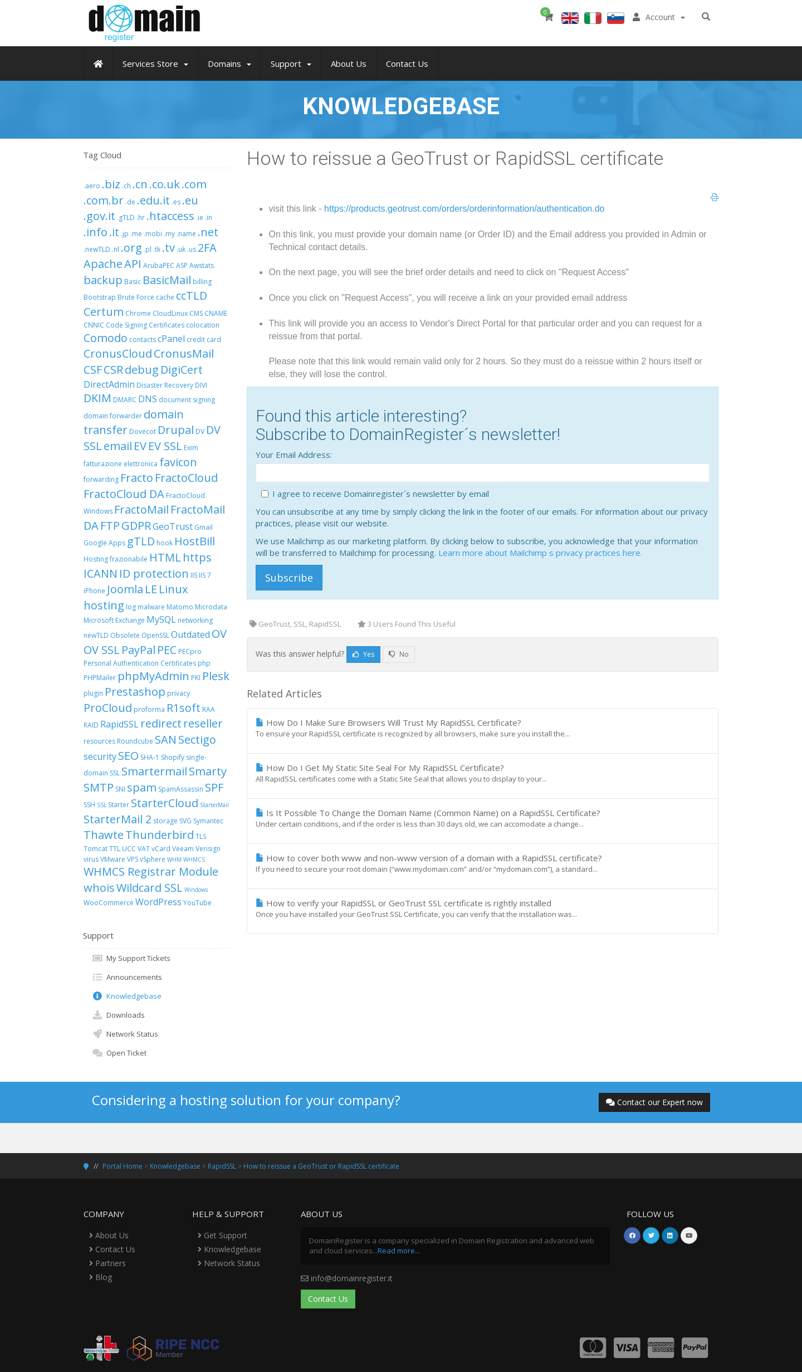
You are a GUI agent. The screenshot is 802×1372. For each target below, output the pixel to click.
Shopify (172, 757)
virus (91, 859)
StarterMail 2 (117, 819)
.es (176, 202)
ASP (182, 265)
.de (130, 202)
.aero (92, 186)
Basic (132, 281)
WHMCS (194, 859)
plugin (93, 693)
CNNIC (94, 325)
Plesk (215, 675)
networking (195, 620)
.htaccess (170, 215)
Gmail (203, 527)
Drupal (176, 429)
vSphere (152, 859)
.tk (156, 249)
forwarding (101, 479)
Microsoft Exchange (114, 620)
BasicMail (167, 279)
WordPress (158, 902)
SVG (185, 821)
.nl (115, 249)
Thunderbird (159, 834)
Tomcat (95, 848)
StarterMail (214, 805)
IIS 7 (205, 575)
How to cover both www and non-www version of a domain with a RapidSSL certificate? (483, 863)
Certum (104, 311)
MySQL (161, 619)
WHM (174, 859)
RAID (91, 725)
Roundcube (135, 741)
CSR (113, 369)
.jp (125, 233)
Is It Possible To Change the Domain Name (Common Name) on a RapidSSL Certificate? (483, 818)
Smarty (208, 771)
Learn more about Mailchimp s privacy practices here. (540, 552)
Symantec (208, 821)
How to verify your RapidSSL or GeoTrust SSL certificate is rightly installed (483, 908)
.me (136, 233)
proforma (149, 709)
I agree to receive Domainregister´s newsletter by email (380, 493)
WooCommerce (109, 902)
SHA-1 (149, 757)
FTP (110, 525)
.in (208, 217)
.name (186, 233)
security (100, 756)
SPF (214, 787)
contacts (142, 339)
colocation (202, 325)
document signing (187, 399)
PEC (167, 649)
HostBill (194, 541)
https (197, 557)
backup (103, 279)
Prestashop (135, 691)
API (132, 263)
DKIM (97, 398)
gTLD (141, 541)
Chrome (138, 313)
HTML (165, 557)
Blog (100, 1277)
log (131, 607)
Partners (107, 1263)
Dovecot (142, 431)
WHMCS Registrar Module (151, 871)
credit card (204, 339)
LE (151, 589)
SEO (128, 755)
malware (151, 607)
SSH (89, 804)
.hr (140, 217)
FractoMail (141, 509)
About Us (109, 1235)
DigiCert (181, 369)
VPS (132, 859)
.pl (147, 249)
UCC (129, 848)
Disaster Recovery (164, 385)
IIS (193, 575)
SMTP (99, 787)
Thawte (104, 834)
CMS (196, 313)
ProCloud (108, 707)
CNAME (215, 313)
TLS (200, 836)
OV (219, 633)
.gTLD (126, 217)
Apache (103, 263)
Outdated (190, 634)
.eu (190, 200)
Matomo (180, 607)
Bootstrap (100, 297)
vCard (160, 848)
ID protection (154, 573)
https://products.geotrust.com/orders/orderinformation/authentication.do (464, 208)
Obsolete (125, 635)
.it (114, 232)
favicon (178, 462)
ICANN (101, 573)
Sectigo (197, 739)
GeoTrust (173, 526)
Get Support (222, 1235)
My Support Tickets (131, 958)
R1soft (183, 707)
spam (142, 787)
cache (165, 297)
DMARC (124, 399)
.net (208, 232)
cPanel (171, 339)
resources (99, 741)
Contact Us (112, 1249)
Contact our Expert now (654, 1102)
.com (194, 184)
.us (191, 249)
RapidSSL (119, 724)
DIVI (201, 385)
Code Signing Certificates (145, 325)
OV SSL (102, 649)
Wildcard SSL (149, 887)
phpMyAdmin (153, 675)
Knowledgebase (127, 996)
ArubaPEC (158, 265)
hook (165, 543)
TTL (114, 848)
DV (199, 431)
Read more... (399, 1251)
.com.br (104, 200)
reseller (203, 723)
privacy (178, 693)
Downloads (118, 1015)
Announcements (127, 977)
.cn (140, 184)
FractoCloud (186, 477)
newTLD (96, 635)
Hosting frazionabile (116, 559)
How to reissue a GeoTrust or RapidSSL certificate (321, 1166)
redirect (161, 723)
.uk (181, 249)
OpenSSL (155, 635)
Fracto (136, 477)
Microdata (211, 607)
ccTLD (191, 295)
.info (95, 232)
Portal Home (122, 1166)
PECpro (190, 651)
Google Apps (104, 543)
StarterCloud (164, 802)
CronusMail (184, 353)
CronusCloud (118, 353)
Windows (196, 889)
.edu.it (153, 200)
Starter (118, 804)
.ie (199, 217)
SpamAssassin (180, 789)
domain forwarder (113, 416)
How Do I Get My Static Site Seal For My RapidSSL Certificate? (483, 773)
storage (165, 821)
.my (169, 233)
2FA (207, 247)
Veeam (183, 848)
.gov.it (99, 215)
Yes (363, 654)
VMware (112, 859)
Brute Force (136, 297)
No (399, 654)
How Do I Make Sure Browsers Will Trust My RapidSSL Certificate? (483, 728)
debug (142, 369)
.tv (168, 247)
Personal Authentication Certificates (140, 663)
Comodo (106, 337)
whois (99, 887)
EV (140, 445)
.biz (111, 184)
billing (202, 281)
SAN (166, 739)
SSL (101, 805)
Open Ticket (119, 1052)
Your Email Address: (294, 454)
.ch (126, 186)
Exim (191, 447)
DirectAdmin (109, 384)
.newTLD (97, 249)
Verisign (208, 848)
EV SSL (165, 445)
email (118, 445)
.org (131, 247)
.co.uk (164, 184)
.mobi (153, 233)
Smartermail (154, 771)
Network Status (125, 1034)
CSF (93, 369)
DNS (147, 399)
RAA (208, 709)
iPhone (94, 590)
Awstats (201, 265)
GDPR (136, 525)
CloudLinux (170, 313)
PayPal (138, 649)
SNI (120, 789)
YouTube (197, 902)
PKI (195, 677)
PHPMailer (100, 677)
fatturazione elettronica (121, 463)
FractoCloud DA (124, 493)
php (204, 663)
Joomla (125, 589)
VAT (144, 848)
